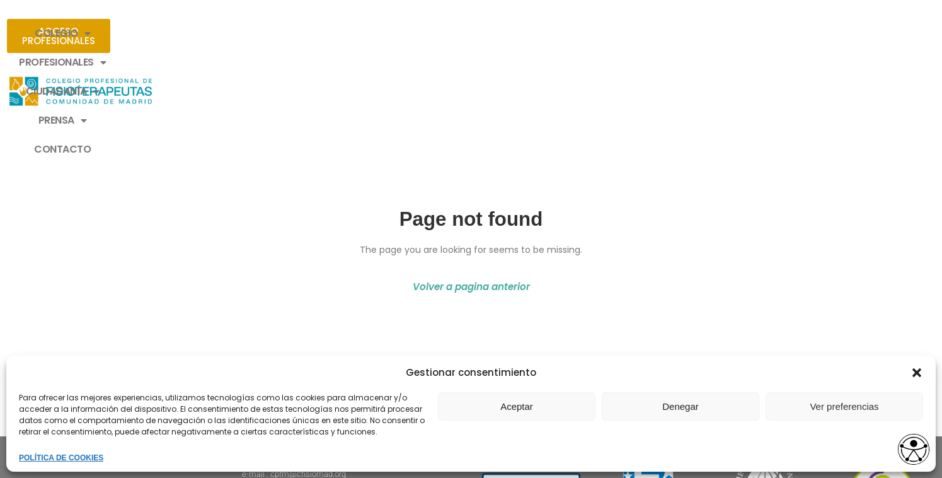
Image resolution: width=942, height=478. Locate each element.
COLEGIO (261, 33)
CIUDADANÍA (463, 33)
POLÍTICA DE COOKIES (61, 457)
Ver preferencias (844, 406)
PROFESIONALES (357, 33)
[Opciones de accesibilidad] (907, 444)
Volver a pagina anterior (471, 177)
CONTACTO (626, 33)
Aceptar (516, 406)
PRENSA (548, 33)
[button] (916, 372)
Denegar (680, 406)
